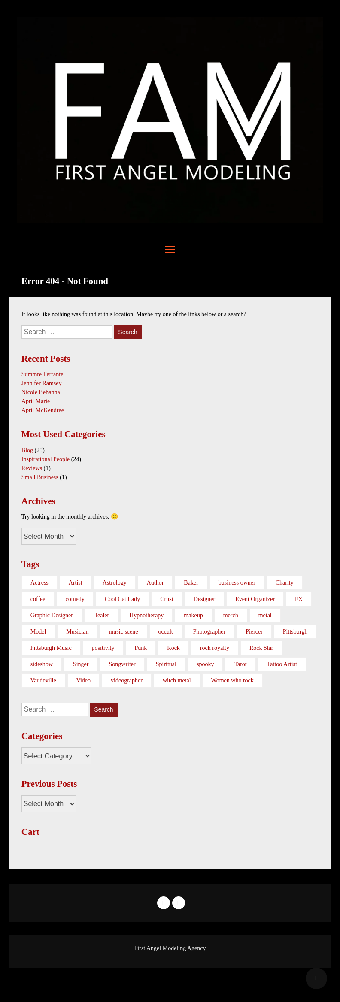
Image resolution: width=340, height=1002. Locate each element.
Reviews (31, 468)
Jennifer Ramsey (41, 383)
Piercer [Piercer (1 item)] (254, 631)
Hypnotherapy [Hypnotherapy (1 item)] (146, 615)
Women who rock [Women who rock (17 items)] (232, 680)
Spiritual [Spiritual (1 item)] (166, 664)
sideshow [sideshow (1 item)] (41, 664)
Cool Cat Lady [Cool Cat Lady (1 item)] (122, 599)
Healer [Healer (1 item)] (101, 615)
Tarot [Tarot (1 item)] (240, 664)
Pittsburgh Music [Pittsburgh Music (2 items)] (51, 648)
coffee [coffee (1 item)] (38, 599)
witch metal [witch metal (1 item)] (177, 680)
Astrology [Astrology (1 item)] (115, 582)
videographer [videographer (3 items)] (127, 680)
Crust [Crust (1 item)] (166, 599)
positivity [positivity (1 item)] (103, 648)
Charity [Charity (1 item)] (285, 582)
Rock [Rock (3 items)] (173, 648)
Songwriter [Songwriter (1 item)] (122, 664)
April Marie (35, 401)
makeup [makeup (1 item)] (193, 615)
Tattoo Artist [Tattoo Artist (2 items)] (282, 664)
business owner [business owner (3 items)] (237, 582)
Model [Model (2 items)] (38, 631)
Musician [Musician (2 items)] (77, 631)
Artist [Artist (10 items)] (75, 582)
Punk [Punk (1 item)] (141, 648)
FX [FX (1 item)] (299, 599)
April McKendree (42, 410)
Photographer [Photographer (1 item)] (209, 631)
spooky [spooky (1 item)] (205, 664)
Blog (27, 450)
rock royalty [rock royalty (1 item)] (214, 648)
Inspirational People (45, 459)
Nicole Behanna (40, 392)
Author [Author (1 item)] (155, 582)
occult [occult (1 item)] (165, 631)
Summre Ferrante (42, 374)
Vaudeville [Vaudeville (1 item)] (43, 680)
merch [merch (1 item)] (230, 615)
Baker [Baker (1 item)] (191, 582)
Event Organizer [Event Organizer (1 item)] (255, 599)
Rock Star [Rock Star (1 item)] (261, 648)
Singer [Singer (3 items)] (81, 664)
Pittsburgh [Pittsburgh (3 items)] (295, 631)
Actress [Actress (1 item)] (39, 582)
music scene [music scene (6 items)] (123, 631)
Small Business (39, 477)
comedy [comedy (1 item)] (75, 599)
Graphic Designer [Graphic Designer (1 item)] (51, 615)
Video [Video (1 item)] (83, 680)
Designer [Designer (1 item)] (205, 599)
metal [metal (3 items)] (265, 615)
